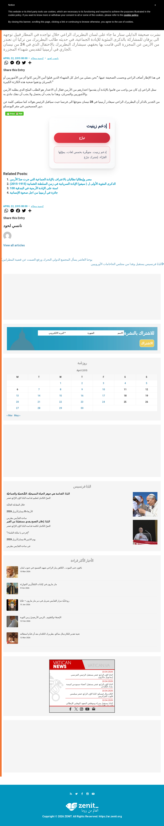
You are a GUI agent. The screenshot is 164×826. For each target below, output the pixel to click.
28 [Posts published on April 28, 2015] (39, 408)
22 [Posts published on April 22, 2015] (60, 402)
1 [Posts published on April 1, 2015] (60, 383)
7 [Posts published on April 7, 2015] (39, 389)
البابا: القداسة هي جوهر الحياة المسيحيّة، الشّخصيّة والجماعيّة (38, 493)
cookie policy (131, 15)
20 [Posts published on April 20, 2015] (17, 402)
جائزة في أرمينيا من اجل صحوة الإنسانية (34, 192)
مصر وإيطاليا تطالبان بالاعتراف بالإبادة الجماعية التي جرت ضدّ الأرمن (51, 179)
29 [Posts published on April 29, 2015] (60, 408)
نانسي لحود (53, 58)
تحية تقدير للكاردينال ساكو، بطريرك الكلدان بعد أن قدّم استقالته (50, 634)
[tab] (66, 664)
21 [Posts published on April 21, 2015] (39, 402)
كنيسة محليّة (37, 58)
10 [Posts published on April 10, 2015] (103, 389)
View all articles (14, 245)
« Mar (10, 415)
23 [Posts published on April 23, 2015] (82, 402)
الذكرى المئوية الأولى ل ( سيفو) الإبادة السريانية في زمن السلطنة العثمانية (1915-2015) (63, 183)
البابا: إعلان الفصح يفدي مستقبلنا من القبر (28, 521)
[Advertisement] (82, 297)
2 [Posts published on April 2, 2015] (82, 383)
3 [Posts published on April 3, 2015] (103, 383)
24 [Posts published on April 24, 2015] (103, 402)
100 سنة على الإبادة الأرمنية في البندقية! (34, 188)
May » (17, 415)
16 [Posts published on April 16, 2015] (82, 395)
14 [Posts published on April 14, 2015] (39, 395)
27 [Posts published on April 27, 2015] (17, 408)
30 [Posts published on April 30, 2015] (82, 408)
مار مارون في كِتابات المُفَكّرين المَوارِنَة (38, 584)
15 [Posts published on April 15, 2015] (60, 395)
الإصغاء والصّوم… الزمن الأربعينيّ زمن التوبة (40, 617)
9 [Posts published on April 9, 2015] (82, 389)
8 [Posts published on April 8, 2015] (60, 389)
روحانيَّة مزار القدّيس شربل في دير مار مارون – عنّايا (44, 600)
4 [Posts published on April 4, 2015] (125, 383)
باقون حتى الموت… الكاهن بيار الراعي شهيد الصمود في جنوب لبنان (51, 567)
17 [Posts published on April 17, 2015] (103, 395)
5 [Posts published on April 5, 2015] (146, 383)
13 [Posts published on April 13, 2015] (17, 395)
